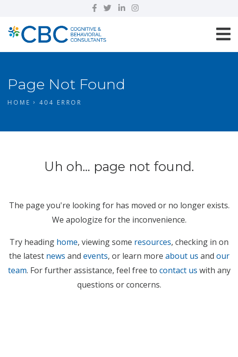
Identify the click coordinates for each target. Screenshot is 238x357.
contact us (178, 270)
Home (19, 102)
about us (181, 255)
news (55, 255)
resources (152, 242)
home (67, 242)
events (95, 255)
